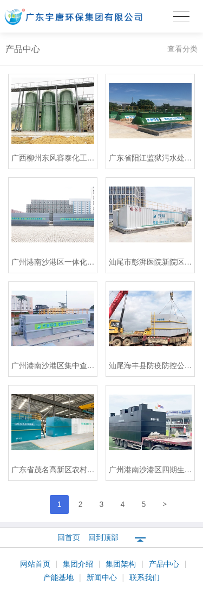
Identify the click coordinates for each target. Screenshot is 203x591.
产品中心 (165, 564)
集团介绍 (79, 564)
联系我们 (144, 577)
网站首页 (36, 564)
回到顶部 (103, 537)
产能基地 (59, 577)
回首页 (68, 537)
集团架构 (122, 564)
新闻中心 (103, 577)
